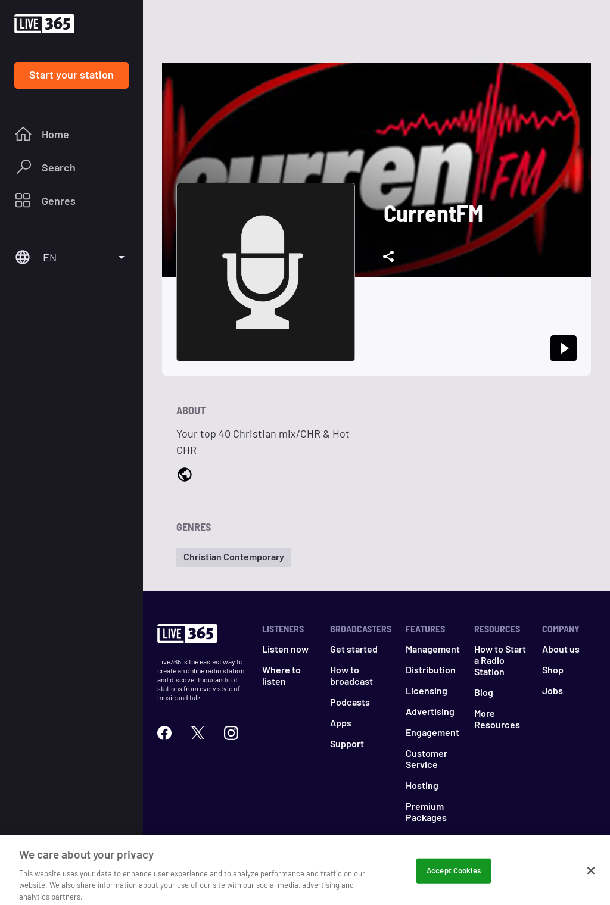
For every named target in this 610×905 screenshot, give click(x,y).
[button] (233, 557)
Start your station (71, 74)
